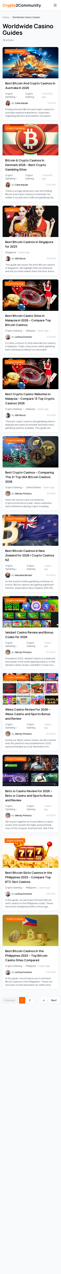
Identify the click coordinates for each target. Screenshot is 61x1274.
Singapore (12, 209)
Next (54, 1000)
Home (6, 17)
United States (33, 487)
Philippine (31, 887)
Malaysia (30, 330)
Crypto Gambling (16, 51)
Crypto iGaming (29, 95)
